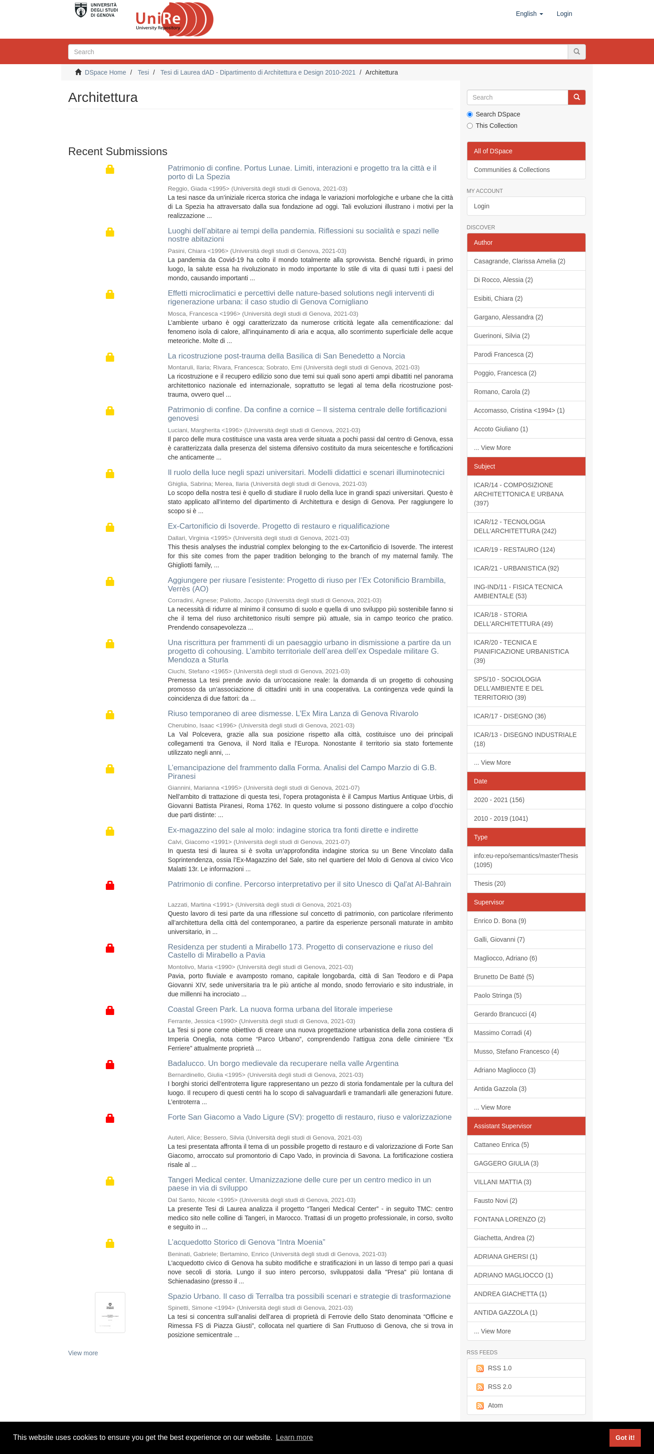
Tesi (143, 72)
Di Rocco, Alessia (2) (503, 279)
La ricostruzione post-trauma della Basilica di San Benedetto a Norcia (286, 356)
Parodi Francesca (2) (504, 354)
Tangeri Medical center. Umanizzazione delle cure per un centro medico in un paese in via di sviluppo (299, 1184)
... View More (492, 447)
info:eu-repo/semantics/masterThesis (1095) (526, 860)
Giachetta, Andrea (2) (504, 1238)
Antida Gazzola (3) (500, 1088)
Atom (488, 1406)
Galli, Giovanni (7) (499, 939)
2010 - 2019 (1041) (501, 818)
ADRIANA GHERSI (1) (506, 1256)
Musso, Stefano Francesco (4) (517, 1051)
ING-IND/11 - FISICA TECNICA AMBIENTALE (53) (518, 591)
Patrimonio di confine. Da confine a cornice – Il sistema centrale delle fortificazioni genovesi (307, 414)
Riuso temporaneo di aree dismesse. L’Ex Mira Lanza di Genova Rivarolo (293, 713)
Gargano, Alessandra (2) (509, 317)
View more (83, 1353)
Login (482, 206)
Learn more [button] (294, 1437)
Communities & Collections (512, 169)
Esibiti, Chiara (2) (498, 298)
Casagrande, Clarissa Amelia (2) (520, 261)
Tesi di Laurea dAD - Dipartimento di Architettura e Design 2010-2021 (258, 72)
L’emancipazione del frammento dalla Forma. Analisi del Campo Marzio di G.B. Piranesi (302, 772)
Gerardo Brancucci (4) (505, 1014)
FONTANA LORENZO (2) (510, 1219)
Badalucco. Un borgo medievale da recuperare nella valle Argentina (283, 1063)
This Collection (492, 125)
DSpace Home (105, 72)
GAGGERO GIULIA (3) (506, 1163)
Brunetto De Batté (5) (504, 976)
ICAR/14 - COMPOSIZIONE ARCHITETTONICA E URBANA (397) (519, 494)
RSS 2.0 (493, 1387)
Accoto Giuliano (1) (501, 429)
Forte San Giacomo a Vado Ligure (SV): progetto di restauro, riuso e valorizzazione (309, 1117)
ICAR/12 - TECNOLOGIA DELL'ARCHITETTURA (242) (515, 526)
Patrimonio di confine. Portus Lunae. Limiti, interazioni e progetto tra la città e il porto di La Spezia (302, 172)
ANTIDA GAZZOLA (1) (506, 1312)
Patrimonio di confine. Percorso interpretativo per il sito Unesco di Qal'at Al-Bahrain (309, 884)
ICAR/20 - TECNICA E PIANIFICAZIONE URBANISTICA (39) (521, 651)
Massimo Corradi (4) (503, 1032)
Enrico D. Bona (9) (500, 920)
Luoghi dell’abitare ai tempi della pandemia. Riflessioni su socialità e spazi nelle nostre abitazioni (303, 235)
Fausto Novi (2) (496, 1200)
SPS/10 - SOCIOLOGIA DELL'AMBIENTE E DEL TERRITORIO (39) (509, 688)
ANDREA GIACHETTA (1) (510, 1293)
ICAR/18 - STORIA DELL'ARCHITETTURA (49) (513, 619)
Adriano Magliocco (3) (505, 1070)
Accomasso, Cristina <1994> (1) (519, 410)
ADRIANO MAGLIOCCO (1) (513, 1275)
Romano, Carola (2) (502, 391)
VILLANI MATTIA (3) (503, 1182)
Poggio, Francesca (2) (505, 373)
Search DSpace (493, 114)
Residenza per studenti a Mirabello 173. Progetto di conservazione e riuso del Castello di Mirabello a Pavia (300, 951)
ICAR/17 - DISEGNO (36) (510, 716)
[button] (529, 13)
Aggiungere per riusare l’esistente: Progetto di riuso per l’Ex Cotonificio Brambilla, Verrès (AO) (307, 584)
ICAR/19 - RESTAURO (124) (514, 549)
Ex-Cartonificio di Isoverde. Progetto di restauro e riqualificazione (279, 526)
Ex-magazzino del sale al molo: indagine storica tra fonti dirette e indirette (293, 830)
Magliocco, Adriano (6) (505, 958)
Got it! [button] (624, 1437)
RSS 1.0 (493, 1368)
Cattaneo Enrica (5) (501, 1144)
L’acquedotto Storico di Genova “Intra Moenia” (246, 1242)
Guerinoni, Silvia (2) (502, 335)
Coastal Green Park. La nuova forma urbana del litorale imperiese (280, 1009)
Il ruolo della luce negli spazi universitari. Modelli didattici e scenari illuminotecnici (306, 472)
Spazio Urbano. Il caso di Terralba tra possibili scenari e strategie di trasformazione (309, 1296)
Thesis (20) (490, 883)
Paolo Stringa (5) (498, 995)
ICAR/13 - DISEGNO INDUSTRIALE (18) (525, 739)
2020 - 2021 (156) (499, 799)
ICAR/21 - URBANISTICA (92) (517, 568)
